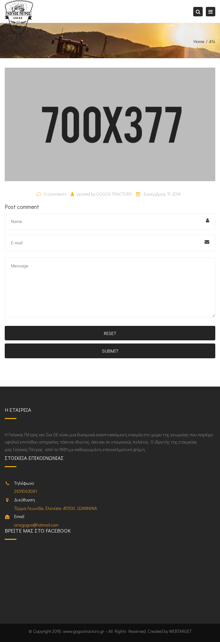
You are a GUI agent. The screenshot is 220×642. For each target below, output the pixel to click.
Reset (110, 333)
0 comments (55, 194)
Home (199, 41)
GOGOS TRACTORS (114, 194)
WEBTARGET (180, 631)
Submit (110, 351)
